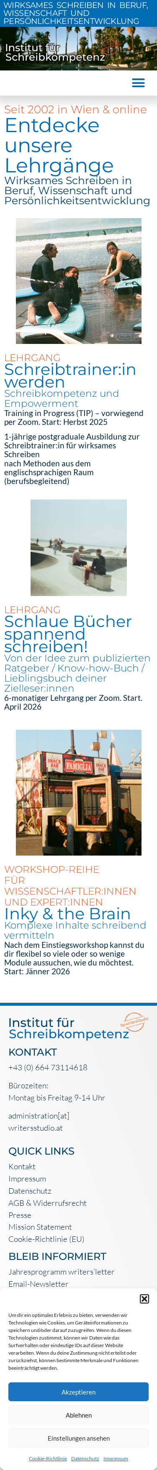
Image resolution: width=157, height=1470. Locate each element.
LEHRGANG (32, 358)
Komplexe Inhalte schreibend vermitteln (75, 930)
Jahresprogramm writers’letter (61, 1272)
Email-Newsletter (38, 1284)
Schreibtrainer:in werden (70, 375)
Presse (19, 1215)
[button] (144, 1299)
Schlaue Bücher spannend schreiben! (68, 633)
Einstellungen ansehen (79, 1438)
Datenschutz (85, 1458)
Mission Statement (40, 1227)
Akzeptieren (78, 1392)
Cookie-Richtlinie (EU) (46, 1239)
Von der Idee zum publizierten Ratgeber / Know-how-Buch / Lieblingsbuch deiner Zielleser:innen (77, 673)
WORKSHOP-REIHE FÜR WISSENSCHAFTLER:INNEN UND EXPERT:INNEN (70, 886)
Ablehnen (79, 1415)
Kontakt (22, 1166)
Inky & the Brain (67, 914)
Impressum (115, 1458)
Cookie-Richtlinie (48, 1458)
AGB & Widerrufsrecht (47, 1203)
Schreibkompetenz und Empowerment (61, 398)
